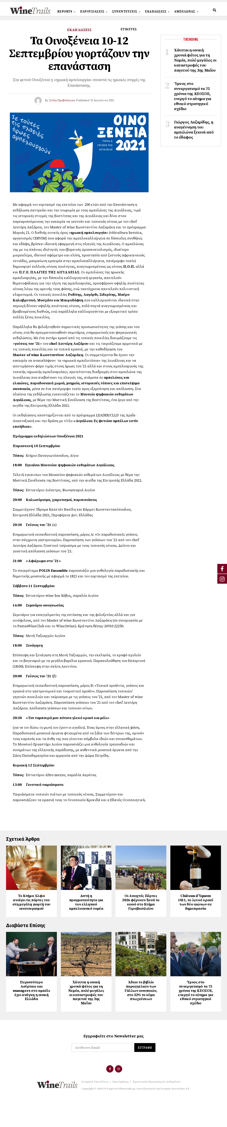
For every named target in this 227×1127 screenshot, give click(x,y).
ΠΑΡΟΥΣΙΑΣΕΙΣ (92, 12)
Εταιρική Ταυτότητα (94, 1110)
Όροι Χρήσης (120, 1110)
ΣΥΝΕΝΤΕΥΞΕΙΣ (124, 12)
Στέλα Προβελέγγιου (62, 100)
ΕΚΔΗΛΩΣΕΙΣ (155, 12)
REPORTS (64, 12)
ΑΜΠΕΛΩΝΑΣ (184, 12)
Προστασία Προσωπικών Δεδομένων (156, 1110)
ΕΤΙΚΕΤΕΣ (129, 29)
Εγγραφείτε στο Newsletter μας (113, 1064)
